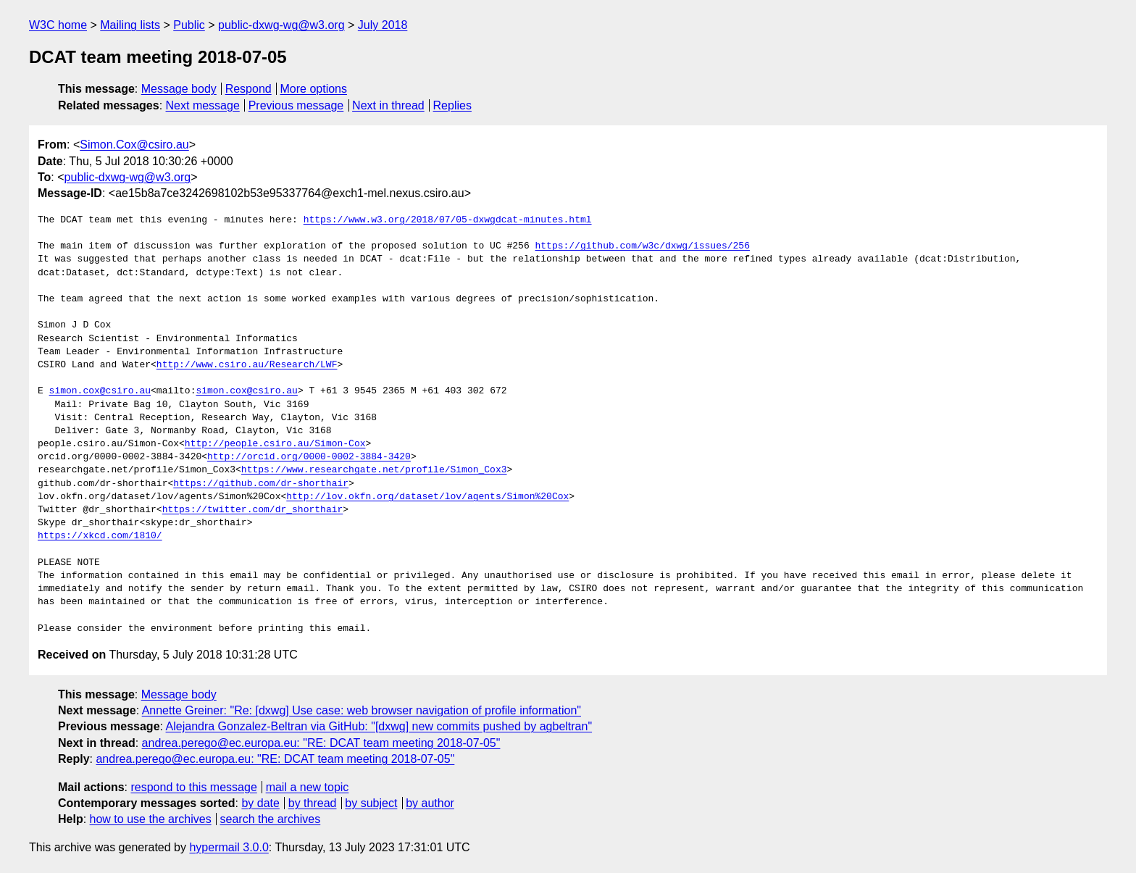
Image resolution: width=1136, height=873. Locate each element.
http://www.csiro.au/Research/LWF (247, 365)
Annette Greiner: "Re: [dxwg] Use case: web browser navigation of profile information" (361, 710)
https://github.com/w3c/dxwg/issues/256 (642, 246)
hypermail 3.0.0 (228, 847)
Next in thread (388, 105)
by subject (371, 803)
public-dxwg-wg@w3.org (281, 25)
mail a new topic (307, 787)
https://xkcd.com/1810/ (100, 536)
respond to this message (193, 787)
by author (430, 803)
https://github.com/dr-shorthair (260, 483)
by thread (312, 803)
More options (314, 89)
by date (260, 803)
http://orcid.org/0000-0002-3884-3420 (309, 457)
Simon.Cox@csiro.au (134, 144)
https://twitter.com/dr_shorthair (252, 510)
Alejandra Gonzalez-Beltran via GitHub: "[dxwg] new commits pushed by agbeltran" (379, 726)
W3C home (58, 25)
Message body (179, 89)
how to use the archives (151, 819)
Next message (203, 105)
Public (189, 25)
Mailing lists (130, 25)
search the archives (270, 819)
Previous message (296, 105)
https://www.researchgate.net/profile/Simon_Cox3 (374, 470)
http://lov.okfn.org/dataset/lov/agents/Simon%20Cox (427, 497)
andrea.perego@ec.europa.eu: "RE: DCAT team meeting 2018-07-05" (321, 743)
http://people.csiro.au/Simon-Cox (275, 444)
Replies (452, 105)
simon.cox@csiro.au (100, 391)
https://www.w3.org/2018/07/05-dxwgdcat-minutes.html (448, 220)
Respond (248, 89)
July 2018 (383, 25)
